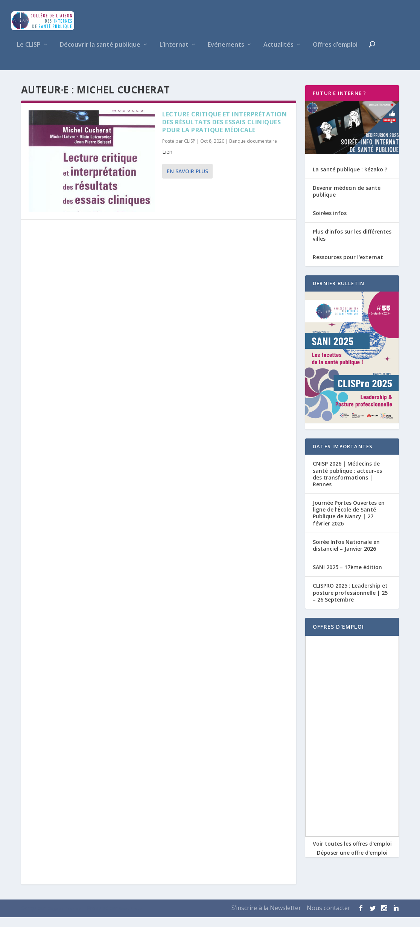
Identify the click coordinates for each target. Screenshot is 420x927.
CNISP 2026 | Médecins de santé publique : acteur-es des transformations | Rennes (347, 484)
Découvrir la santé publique (100, 54)
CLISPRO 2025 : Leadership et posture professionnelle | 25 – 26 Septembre (350, 602)
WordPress (130, 918)
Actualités (278, 54)
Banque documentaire (253, 151)
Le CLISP (29, 54)
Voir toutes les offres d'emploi (352, 853)
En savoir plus (187, 181)
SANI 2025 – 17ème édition (347, 576)
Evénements (226, 54)
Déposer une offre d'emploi (352, 862)
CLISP (189, 151)
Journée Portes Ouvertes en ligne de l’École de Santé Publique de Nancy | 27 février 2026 (349, 523)
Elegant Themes (64, 918)
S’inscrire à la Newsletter (266, 917)
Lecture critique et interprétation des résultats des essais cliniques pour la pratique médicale (224, 132)
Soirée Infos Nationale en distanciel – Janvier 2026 (346, 555)
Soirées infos (330, 222)
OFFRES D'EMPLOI (338, 636)
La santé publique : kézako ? (350, 179)
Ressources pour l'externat (348, 266)
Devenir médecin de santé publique (346, 201)
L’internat (174, 54)
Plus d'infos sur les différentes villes (352, 245)
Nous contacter (328, 917)
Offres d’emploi (335, 54)
